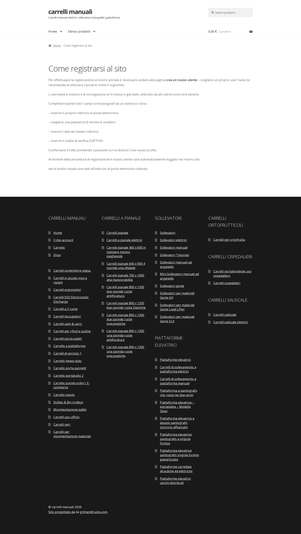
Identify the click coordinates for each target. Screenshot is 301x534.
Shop (57, 255)
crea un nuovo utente (181, 80)
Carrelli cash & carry (67, 324)
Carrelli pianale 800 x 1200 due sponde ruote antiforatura (125, 291)
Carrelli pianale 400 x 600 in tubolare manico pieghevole (126, 251)
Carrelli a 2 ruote (65, 309)
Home (52, 31)
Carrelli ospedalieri (226, 283)
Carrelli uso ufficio (66, 417)
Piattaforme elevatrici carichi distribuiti (175, 480)
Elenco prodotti (79, 31)
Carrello (59, 247)
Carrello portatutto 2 (68, 376)
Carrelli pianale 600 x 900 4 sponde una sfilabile (126, 266)
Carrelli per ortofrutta (229, 240)
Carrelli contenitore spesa (72, 270)
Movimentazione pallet (69, 409)
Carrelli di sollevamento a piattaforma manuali (178, 381)
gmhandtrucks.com (93, 512)
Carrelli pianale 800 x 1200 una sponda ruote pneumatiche (125, 351)
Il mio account (63, 240)
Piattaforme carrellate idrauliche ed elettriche (176, 469)
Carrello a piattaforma (69, 346)
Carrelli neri (61, 424)
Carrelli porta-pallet (67, 339)
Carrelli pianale (117, 233)
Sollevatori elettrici (173, 240)
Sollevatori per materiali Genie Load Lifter (177, 307)
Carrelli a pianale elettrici (124, 240)
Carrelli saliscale (224, 315)
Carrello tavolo (64, 395)
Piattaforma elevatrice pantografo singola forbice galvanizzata (179, 454)
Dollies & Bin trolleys (68, 402)
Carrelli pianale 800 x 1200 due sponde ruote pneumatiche (125, 319)
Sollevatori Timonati (174, 255)
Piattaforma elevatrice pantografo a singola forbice (176, 438)
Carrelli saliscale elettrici (230, 322)
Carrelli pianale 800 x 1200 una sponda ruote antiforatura (125, 335)
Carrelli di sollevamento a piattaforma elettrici (178, 369)
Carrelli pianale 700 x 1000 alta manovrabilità (125, 277)
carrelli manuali (70, 11)
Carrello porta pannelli (69, 368)
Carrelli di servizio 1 (67, 353)
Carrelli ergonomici (67, 290)
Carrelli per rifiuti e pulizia (72, 331)
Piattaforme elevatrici (175, 360)
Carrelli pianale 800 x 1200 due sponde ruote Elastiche (126, 305)
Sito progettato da (61, 512)
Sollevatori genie (172, 286)
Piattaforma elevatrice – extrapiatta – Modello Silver (177, 406)
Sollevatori (167, 233)
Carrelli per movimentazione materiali (72, 434)
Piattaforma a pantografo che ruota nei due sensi (178, 392)
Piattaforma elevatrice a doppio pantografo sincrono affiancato (177, 422)
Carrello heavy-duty (67, 361)
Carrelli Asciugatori (67, 316)
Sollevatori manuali (174, 247)
